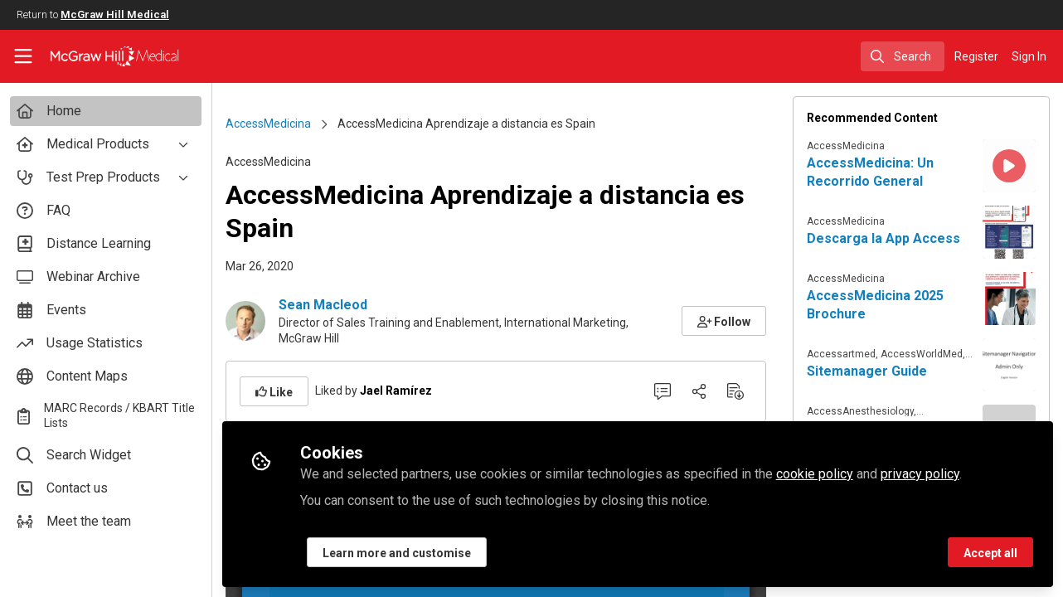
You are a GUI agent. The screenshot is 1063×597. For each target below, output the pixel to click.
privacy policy (920, 474)
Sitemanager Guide (867, 371)
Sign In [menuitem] (1029, 56)
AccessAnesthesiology (860, 411)
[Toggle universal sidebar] (23, 56)
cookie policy (814, 474)
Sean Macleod (323, 305)
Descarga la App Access (883, 238)
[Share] (699, 391)
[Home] (102, 56)
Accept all (990, 553)
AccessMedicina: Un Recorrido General (870, 172)
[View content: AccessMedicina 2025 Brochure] (1009, 298)
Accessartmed (841, 354)
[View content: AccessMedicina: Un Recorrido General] (1009, 165)
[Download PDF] (735, 391)
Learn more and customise (397, 553)
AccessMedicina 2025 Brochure (875, 305)
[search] (902, 56)
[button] (724, 321)
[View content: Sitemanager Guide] (1009, 364)
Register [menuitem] (976, 56)
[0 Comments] (662, 391)
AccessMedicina (268, 123)
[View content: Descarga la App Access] (1009, 232)
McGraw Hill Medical (115, 14)
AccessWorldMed (922, 354)
